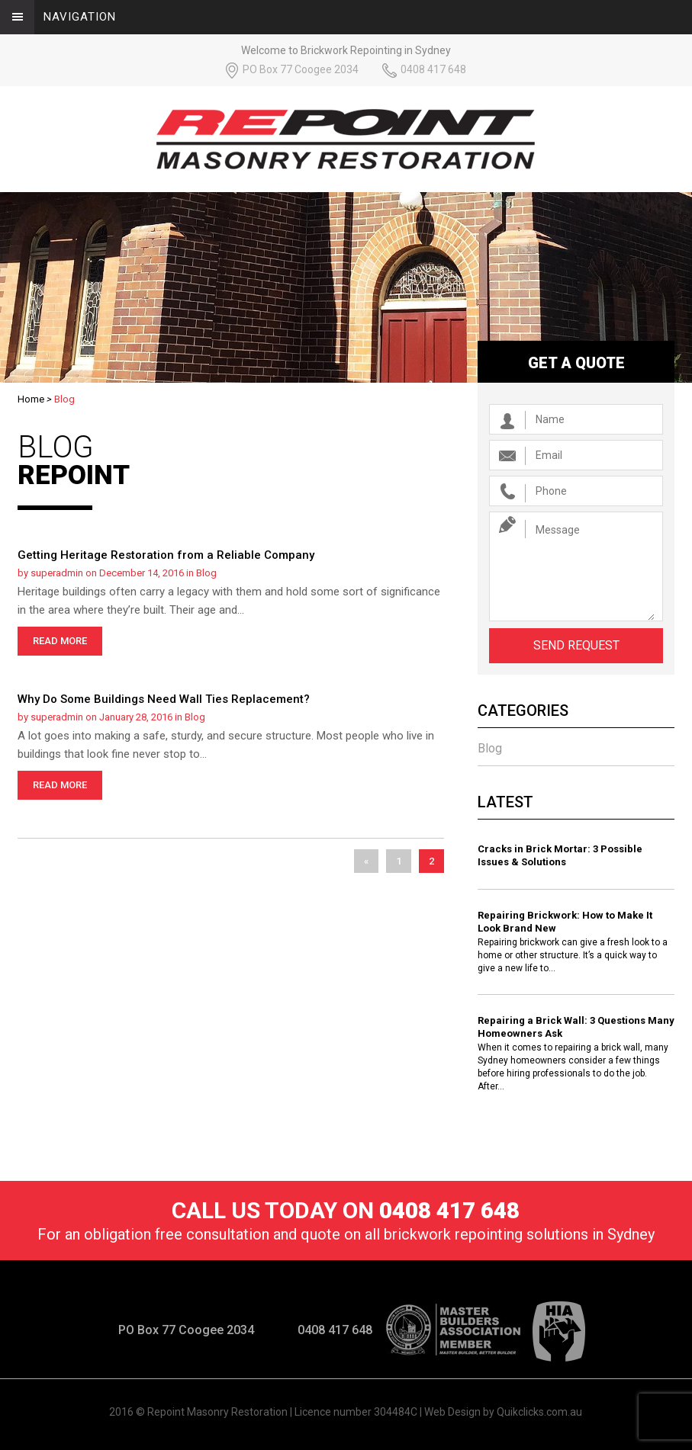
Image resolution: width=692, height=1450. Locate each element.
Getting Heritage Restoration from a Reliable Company (166, 555)
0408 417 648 (433, 69)
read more (60, 640)
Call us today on (346, 1210)
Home (31, 399)
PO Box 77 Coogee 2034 (301, 69)
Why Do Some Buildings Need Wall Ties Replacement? (164, 699)
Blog (206, 573)
